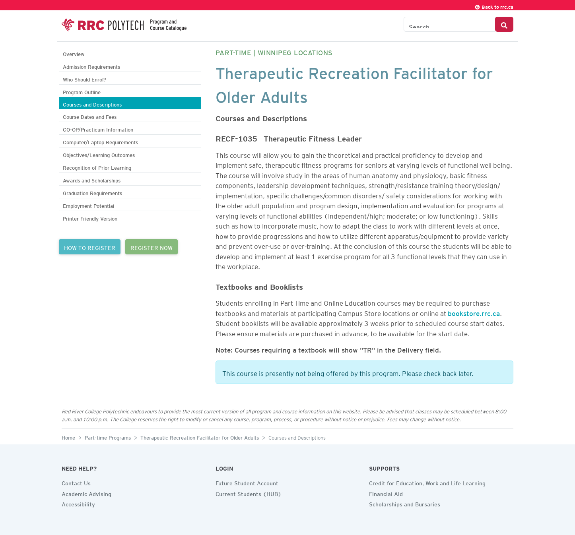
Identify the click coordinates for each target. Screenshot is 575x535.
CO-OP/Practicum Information (98, 128)
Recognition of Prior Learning (97, 167)
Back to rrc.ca (493, 6)
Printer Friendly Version (90, 217)
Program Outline (82, 91)
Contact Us (76, 482)
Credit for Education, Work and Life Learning (427, 482)
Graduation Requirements (92, 192)
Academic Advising (86, 493)
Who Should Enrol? (84, 78)
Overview (74, 53)
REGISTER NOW (151, 247)
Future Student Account (247, 482)
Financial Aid (386, 493)
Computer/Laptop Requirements (100, 141)
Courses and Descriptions (92, 103)
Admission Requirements (91, 66)
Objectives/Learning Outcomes (99, 154)
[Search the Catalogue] (449, 24)
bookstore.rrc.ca (474, 312)
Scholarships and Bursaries (404, 503)
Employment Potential (88, 205)
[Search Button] (504, 24)
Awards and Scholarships (91, 179)
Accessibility (78, 503)
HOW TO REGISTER (89, 247)
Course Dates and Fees (90, 116)
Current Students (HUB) (249, 493)
